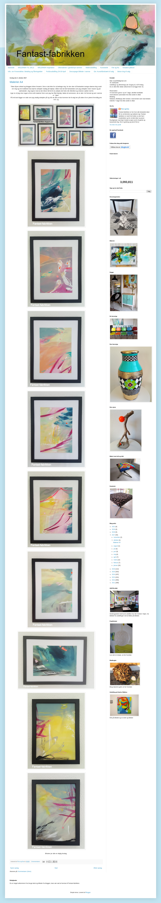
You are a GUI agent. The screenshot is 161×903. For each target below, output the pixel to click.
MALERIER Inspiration (46, 68)
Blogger (88, 892)
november (117, 537)
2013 (113, 577)
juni (115, 551)
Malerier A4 (16, 82)
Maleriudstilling (91, 68)
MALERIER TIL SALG (26, 68)
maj (115, 554)
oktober (116, 540)
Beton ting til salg (123, 71)
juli (115, 549)
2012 (113, 580)
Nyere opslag (14, 868)
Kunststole (104, 68)
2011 (113, 583)
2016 (113, 569)
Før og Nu (115, 68)
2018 (113, 532)
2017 (113, 535)
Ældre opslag (98, 868)
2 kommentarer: (35, 861)
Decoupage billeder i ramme (79, 71)
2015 (113, 572)
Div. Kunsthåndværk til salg (104, 71)
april (115, 557)
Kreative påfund (128, 68)
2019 (113, 529)
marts (115, 560)
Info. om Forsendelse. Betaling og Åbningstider (25, 71)
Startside (11, 68)
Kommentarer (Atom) (24, 871)
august (116, 546)
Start (56, 868)
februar (116, 563)
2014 (113, 574)
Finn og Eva (125, 109)
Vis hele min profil (115, 125)
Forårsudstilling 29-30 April (56, 71)
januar (116, 565)
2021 (113, 526)
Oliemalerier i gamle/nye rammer (70, 68)
